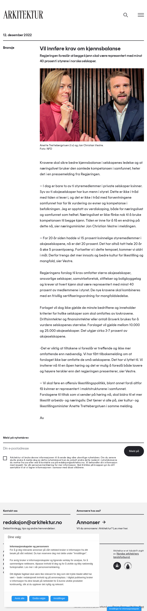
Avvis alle (19, 598)
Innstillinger (59, 598)
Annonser (91, 522)
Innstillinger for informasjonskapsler (124, 609)
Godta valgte (38, 598)
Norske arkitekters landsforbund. (126, 555)
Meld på (134, 451)
